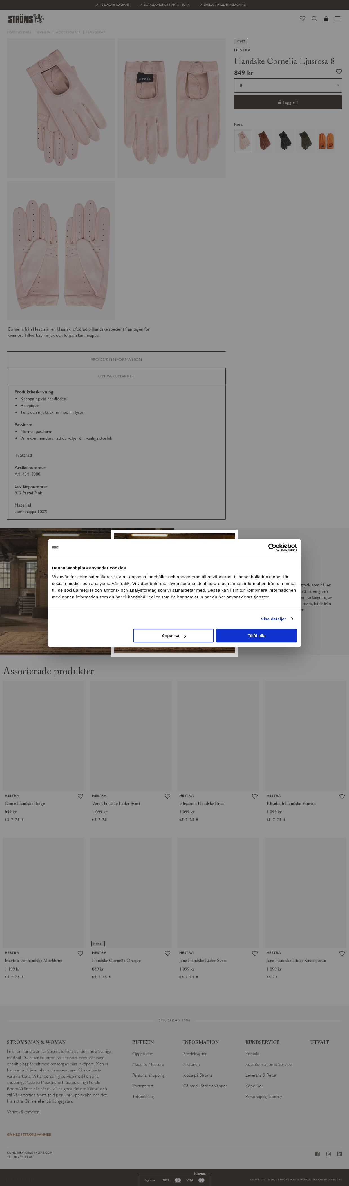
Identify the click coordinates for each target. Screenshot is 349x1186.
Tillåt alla (256, 635)
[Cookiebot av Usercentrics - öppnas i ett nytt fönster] (272, 547)
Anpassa (174, 635)
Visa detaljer (273, 619)
